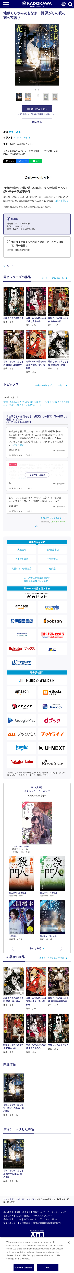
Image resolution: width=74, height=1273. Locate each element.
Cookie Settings (23, 1267)
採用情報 (26, 1212)
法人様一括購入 (23, 1216)
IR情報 (17, 1212)
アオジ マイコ (22, 137)
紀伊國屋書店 (52, 549)
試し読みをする (37, 109)
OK (48, 1267)
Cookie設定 (25, 1223)
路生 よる (15, 132)
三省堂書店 (52, 559)
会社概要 (7, 1212)
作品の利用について (12, 1219)
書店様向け (8, 1216)
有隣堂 (52, 568)
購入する (37, 122)
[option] (14, 1095)
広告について (39, 1212)
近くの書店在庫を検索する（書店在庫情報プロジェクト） (37, 579)
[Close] (68, 1242)
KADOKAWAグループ (42, 1216)
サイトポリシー (10, 1223)
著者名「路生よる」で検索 (52, 958)
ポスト (11, 161)
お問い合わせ (30, 1219)
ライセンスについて (57, 1212)
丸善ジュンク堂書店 (22, 568)
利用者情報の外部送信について (47, 1223)
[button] (61, 99)
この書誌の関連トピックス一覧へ (48, 385)
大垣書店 (21, 549)
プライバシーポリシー (49, 1219)
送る (37, 161)
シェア (24, 161)
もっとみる (35, 948)
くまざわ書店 (21, 559)
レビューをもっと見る (51, 518)
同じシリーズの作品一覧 (53, 278)
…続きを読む (61, 200)
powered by (53, 522)
